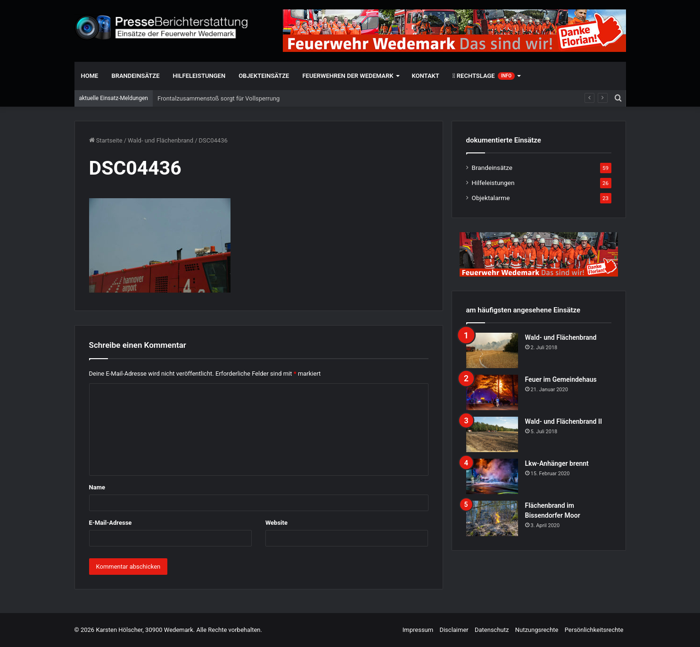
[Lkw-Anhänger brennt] (492, 476)
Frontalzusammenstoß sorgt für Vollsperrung (218, 98)
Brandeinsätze (135, 75)
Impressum (418, 629)
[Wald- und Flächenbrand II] (492, 434)
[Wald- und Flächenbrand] (492, 350)
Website (276, 522)
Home (90, 75)
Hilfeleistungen (199, 75)
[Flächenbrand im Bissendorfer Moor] (492, 518)
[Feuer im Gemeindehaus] (492, 392)
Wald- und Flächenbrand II (563, 421)
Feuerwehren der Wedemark (347, 75)
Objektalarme (491, 198)
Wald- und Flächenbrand (160, 140)
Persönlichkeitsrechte (594, 629)
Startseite (106, 140)
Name (97, 487)
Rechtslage (484, 76)
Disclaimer (453, 629)
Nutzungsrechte (537, 629)
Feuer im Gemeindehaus (561, 379)
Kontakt (425, 75)
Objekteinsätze (264, 75)
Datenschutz (492, 629)
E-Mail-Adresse (110, 522)
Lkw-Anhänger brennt (557, 463)
